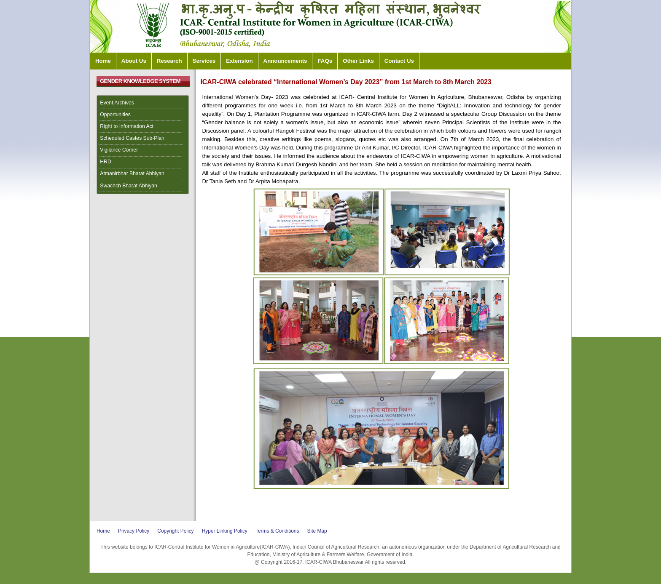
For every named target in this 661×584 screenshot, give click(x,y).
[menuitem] (143, 103)
